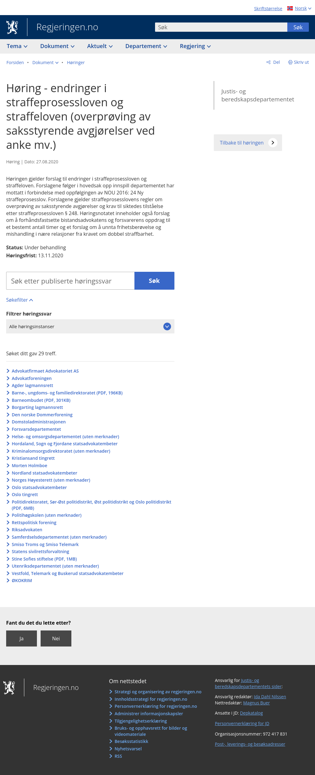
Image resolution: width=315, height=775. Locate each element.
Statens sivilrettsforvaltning (40, 551)
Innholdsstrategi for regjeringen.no (150, 699)
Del (276, 62)
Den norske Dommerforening (42, 415)
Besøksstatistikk (131, 741)
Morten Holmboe (29, 465)
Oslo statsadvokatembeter (39, 487)
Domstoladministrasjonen (39, 422)
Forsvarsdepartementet (36, 429)
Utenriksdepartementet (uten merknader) (55, 566)
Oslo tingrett (25, 494)
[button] (45, 62)
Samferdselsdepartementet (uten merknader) (59, 537)
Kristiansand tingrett (33, 458)
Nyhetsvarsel (128, 749)
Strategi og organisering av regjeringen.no (157, 692)
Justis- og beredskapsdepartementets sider (248, 683)
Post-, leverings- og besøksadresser (250, 744)
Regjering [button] (193, 46)
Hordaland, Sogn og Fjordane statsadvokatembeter (65, 444)
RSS (118, 756)
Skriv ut (301, 62)
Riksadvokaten (27, 529)
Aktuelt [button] (97, 46)
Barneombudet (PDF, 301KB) (41, 400)
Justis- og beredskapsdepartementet (257, 95)
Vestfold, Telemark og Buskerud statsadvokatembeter (67, 573)
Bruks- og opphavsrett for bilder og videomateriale (150, 731)
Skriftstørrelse (268, 8)
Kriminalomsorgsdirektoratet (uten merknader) (61, 451)
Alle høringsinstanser (31, 326)
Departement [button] (144, 46)
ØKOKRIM (22, 580)
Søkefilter (17, 299)
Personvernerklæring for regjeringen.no (155, 706)
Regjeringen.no (62, 27)
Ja (21, 638)
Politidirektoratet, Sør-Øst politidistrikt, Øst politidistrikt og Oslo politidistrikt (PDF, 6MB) (91, 505)
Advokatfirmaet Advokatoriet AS (45, 371)
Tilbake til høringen (242, 142)
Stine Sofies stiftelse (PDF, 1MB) (44, 559)
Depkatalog (251, 713)
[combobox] (221, 27)
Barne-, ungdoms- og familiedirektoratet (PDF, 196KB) (67, 393)
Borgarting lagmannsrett (37, 407)
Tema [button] (15, 46)
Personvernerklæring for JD (242, 723)
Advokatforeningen (32, 378)
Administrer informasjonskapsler (148, 713)
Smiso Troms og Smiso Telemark (45, 544)
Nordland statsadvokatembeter (44, 473)
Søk (298, 27)
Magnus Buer (256, 703)
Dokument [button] (55, 46)
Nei (56, 638)
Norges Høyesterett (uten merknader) (51, 480)
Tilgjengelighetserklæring (140, 721)
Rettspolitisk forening (34, 522)
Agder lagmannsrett (32, 385)
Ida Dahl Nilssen (270, 697)
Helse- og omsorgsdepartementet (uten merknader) (65, 436)
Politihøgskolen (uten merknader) (47, 515)
